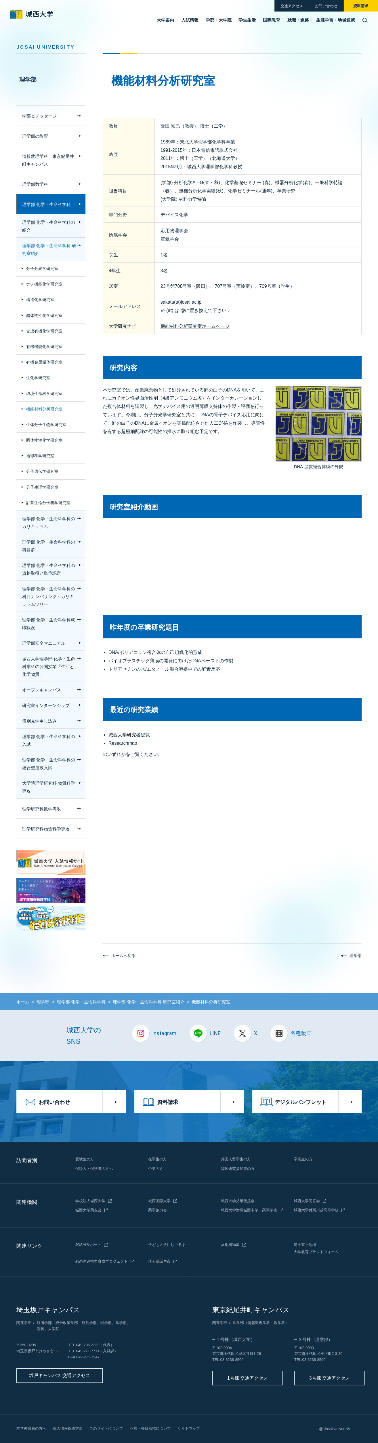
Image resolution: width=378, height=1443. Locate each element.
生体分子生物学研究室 (46, 424)
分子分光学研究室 (42, 268)
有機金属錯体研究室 (44, 362)
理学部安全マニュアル (43, 643)
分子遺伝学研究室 (42, 471)
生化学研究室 (38, 377)
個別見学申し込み (39, 720)
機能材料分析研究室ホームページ (195, 326)
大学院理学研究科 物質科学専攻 (48, 787)
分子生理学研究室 (42, 487)
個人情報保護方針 (68, 1428)
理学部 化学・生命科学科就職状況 (48, 623)
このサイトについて (106, 1428)
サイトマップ (188, 1428)
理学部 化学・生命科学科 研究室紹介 (49, 249)
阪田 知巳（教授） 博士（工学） (194, 126)
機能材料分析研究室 (44, 409)
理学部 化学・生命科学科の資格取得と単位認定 (48, 569)
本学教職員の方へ (31, 1428)
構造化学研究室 (40, 299)
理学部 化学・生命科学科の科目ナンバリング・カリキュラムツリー (48, 596)
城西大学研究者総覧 (129, 734)
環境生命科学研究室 (44, 393)
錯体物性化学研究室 (44, 315)
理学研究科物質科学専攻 (46, 829)
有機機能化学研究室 (44, 346)
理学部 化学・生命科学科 (46, 204)
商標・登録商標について (150, 1428)
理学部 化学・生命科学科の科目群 (48, 546)
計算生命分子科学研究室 (48, 502)
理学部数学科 (35, 184)
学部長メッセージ (39, 116)
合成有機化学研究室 (44, 331)
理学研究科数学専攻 (41, 808)
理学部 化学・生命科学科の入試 (48, 740)
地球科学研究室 (40, 455)
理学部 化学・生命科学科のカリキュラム (48, 522)
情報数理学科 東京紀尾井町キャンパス (48, 160)
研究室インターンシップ (46, 705)
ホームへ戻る (123, 955)
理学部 (28, 79)
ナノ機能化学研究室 (44, 284)
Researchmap (122, 743)
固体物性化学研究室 (44, 440)
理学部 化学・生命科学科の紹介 (48, 226)
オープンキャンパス (41, 689)
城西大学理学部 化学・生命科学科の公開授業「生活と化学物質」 (48, 666)
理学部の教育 (35, 136)
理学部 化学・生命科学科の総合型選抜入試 (48, 763)
